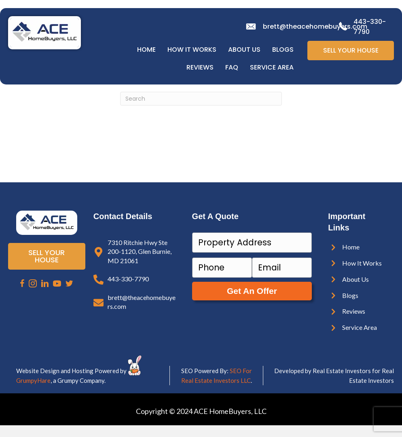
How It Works (191, 49)
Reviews (200, 67)
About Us (244, 49)
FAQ (231, 67)
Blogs (283, 49)
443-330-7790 (128, 279)
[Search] (201, 99)
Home (146, 49)
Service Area (272, 67)
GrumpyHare (33, 380)
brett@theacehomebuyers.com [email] (315, 26)
